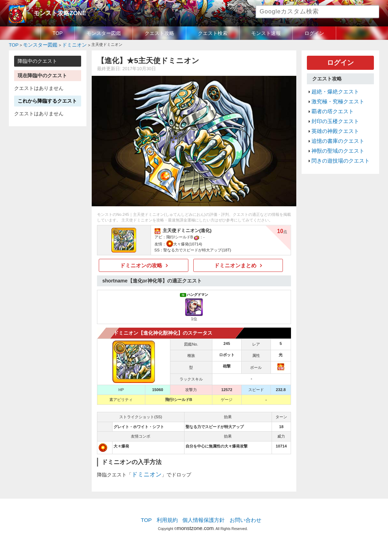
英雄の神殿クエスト (332, 121)
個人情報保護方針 (203, 515)
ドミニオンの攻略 (141, 263)
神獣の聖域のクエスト (334, 138)
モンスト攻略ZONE (55, 12)
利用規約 (171, 515)
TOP (58, 33)
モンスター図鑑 (103, 33)
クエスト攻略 (159, 33)
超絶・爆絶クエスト (332, 88)
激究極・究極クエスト (334, 96)
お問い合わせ (240, 515)
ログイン (314, 33)
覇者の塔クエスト (329, 105)
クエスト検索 (213, 33)
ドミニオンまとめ (235, 263)
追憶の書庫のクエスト (334, 130)
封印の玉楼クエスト (332, 113)
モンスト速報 (266, 33)
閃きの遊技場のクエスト (336, 147)
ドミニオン (144, 471)
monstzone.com (195, 522)
